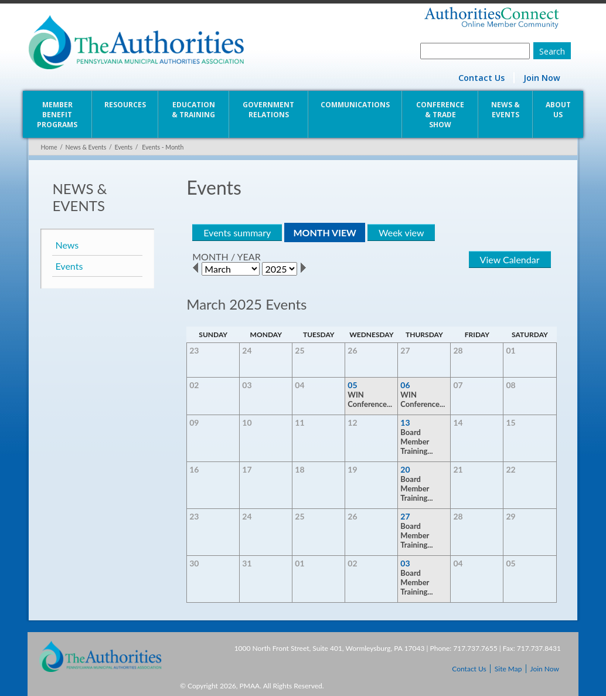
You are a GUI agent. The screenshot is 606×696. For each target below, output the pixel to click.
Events (122, 147)
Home (47, 147)
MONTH (210, 256)
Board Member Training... (417, 441)
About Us (559, 110)
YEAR (248, 256)
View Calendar (511, 259)
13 (405, 422)
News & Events (506, 110)
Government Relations (268, 110)
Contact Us (483, 77)
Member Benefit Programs (56, 115)
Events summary (236, 232)
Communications (355, 105)
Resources (124, 105)
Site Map (508, 668)
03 (405, 563)
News (65, 244)
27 (405, 516)
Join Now (543, 77)
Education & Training (193, 110)
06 (405, 385)
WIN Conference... (370, 399)
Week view (400, 232)
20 (405, 469)
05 (353, 385)
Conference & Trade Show (441, 115)
